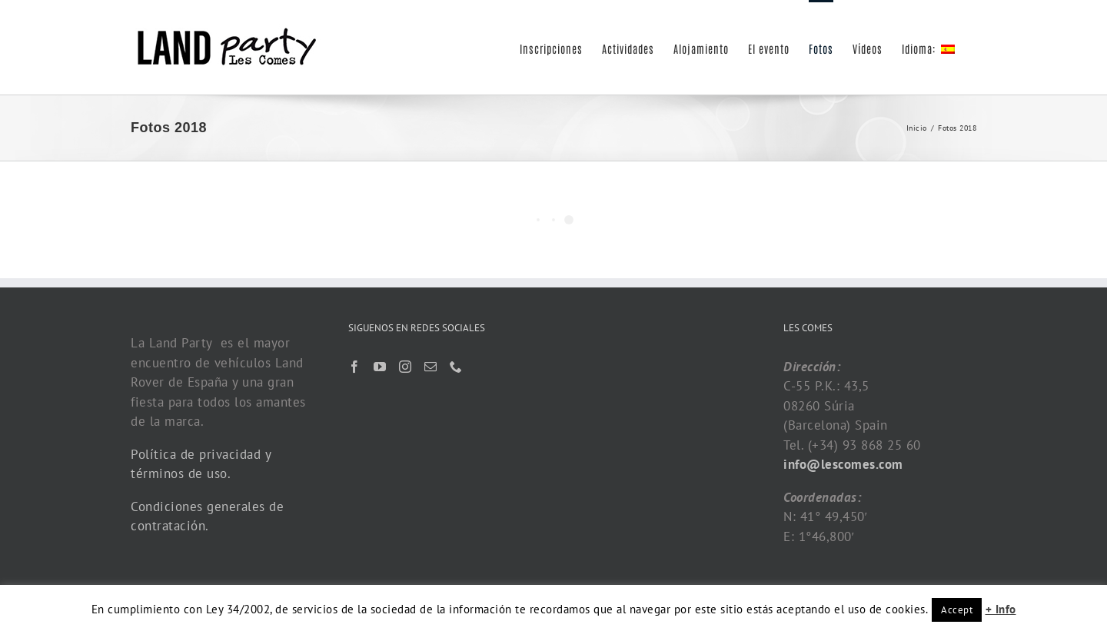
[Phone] (456, 366)
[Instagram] (405, 366)
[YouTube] (380, 366)
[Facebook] (354, 366)
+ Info (1001, 609)
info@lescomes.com (843, 464)
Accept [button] (956, 609)
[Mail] (430, 366)
